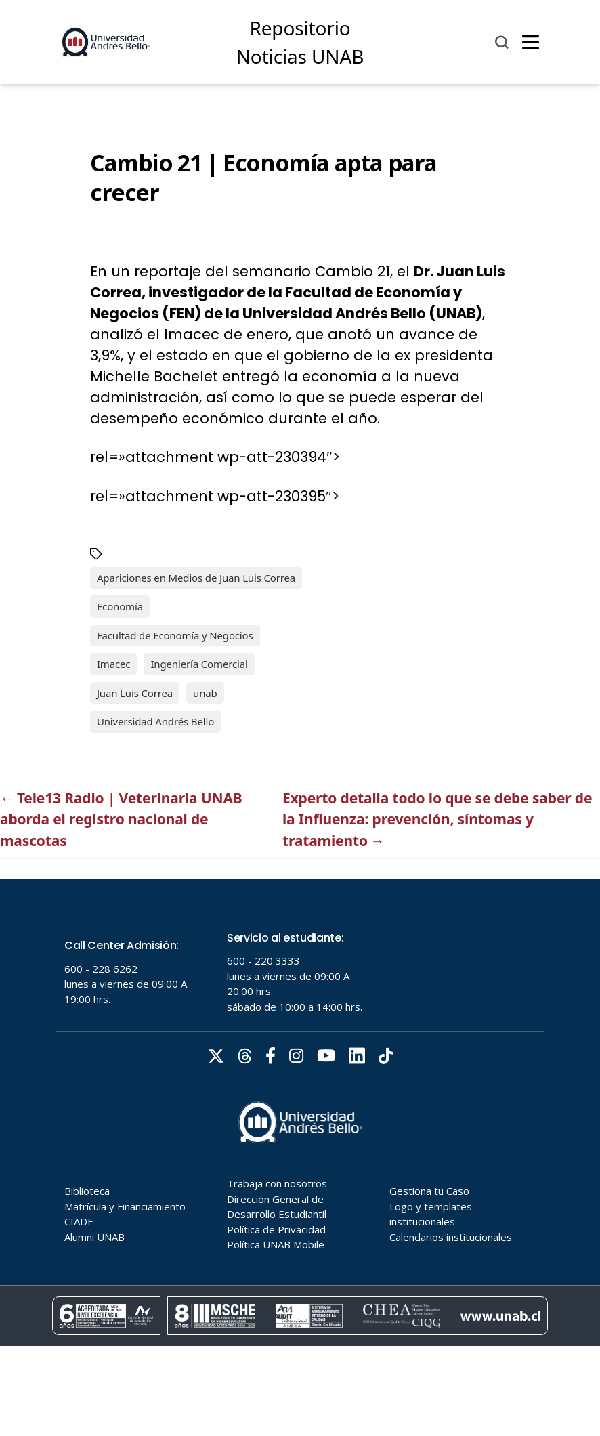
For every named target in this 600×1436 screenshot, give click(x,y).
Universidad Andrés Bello (155, 721)
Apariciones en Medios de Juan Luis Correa (196, 578)
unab (205, 693)
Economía (120, 606)
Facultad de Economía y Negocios (175, 635)
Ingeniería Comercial (198, 664)
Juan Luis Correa (135, 693)
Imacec (114, 664)
